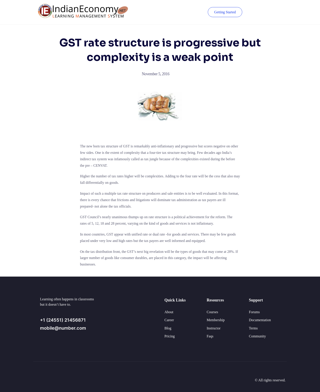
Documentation (260, 320)
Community (257, 336)
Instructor (213, 328)
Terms (253, 328)
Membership (216, 320)
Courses (212, 312)
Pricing (169, 336)
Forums (254, 312)
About (168, 312)
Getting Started (225, 12)
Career (169, 320)
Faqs (210, 336)
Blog (167, 328)
